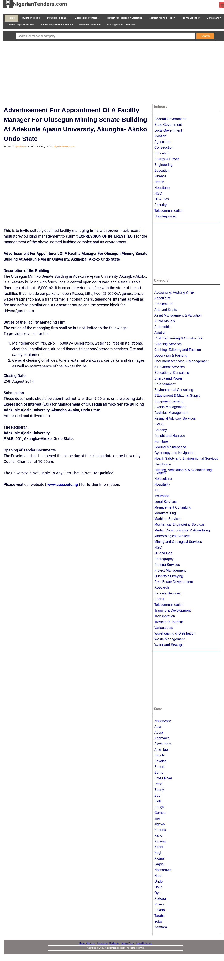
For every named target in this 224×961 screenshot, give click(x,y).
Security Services (167, 593)
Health (159, 182)
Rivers (159, 904)
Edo (157, 795)
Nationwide (162, 721)
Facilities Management (171, 413)
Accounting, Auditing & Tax (174, 292)
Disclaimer (114, 943)
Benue (159, 767)
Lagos (159, 864)
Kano (158, 835)
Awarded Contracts (90, 24)
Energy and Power (168, 378)
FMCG (159, 424)
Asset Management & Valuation (178, 315)
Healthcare (162, 464)
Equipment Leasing (168, 401)
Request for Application (162, 18)
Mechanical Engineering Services (179, 524)
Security (160, 205)
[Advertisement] (115, 73)
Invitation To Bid (31, 18)
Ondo (158, 881)
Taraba (159, 916)
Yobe (158, 921)
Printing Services (167, 564)
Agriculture (162, 142)
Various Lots (163, 627)
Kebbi (158, 847)
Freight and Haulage (169, 435)
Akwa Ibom (162, 744)
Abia (157, 726)
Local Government (168, 130)
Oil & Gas (161, 199)
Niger (158, 875)
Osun (158, 887)
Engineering (163, 165)
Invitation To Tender (57, 18)
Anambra (161, 749)
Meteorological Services (172, 536)
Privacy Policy (127, 943)
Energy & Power (166, 159)
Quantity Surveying (168, 576)
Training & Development (172, 610)
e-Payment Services (169, 367)
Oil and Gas (163, 553)
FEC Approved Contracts (121, 24)
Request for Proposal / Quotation (124, 18)
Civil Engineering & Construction (178, 338)
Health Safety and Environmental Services (186, 458)
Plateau (160, 898)
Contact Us (102, 943)
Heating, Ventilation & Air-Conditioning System (183, 471)
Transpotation (164, 616)
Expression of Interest (87, 18)
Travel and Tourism (168, 622)
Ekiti (157, 801)
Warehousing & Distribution (174, 633)
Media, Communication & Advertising (182, 530)
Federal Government (170, 119)
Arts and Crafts (165, 309)
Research (161, 587)
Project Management (170, 570)
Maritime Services (167, 519)
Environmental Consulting (173, 390)
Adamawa (161, 738)
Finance (160, 176)
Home (11, 18)
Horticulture (163, 478)
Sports (159, 599)
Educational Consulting (171, 372)
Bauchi (159, 755)
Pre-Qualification (190, 18)
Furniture (161, 441)
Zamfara (160, 927)
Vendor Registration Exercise (56, 24)
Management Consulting (172, 507)
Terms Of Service (144, 943)
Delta (158, 784)
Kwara (159, 858)
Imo (157, 818)
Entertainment (165, 384)
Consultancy (214, 18)
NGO (158, 193)
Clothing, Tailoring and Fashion (177, 350)
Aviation (160, 136)
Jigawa (159, 824)
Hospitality (162, 187)
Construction (163, 147)
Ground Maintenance (170, 447)
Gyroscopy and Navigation (174, 453)
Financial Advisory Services (175, 418)
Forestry (160, 430)
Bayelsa (160, 761)
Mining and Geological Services (178, 542)
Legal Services (165, 501)
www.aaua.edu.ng (62, 484)
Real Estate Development (173, 582)
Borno (158, 772)
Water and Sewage (168, 645)
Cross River (163, 778)
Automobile (162, 327)
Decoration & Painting (170, 355)
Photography (164, 559)
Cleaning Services (168, 344)
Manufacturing (165, 513)
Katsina (160, 841)
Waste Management (169, 639)
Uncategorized (165, 216)
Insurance (161, 496)
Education (161, 153)
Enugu (159, 807)
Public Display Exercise (20, 24)
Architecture (163, 304)
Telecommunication (168, 210)
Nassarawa (162, 870)
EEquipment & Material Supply (177, 395)
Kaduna (160, 830)
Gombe (159, 812)
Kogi (157, 853)
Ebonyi (159, 789)
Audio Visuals (164, 321)
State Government (168, 124)
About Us (90, 943)
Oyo (157, 893)
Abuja (158, 732)
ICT (157, 490)
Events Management (170, 407)
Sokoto (159, 910)
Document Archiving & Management (181, 361)
